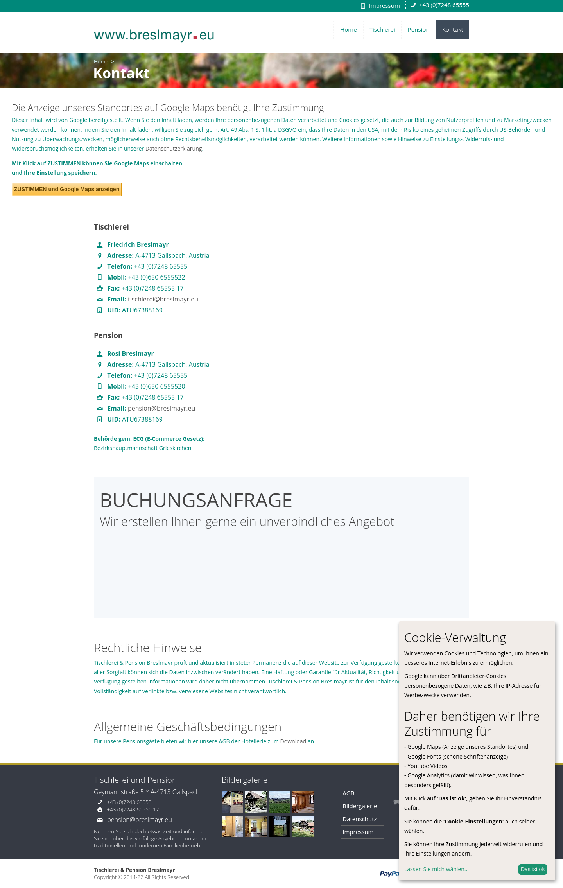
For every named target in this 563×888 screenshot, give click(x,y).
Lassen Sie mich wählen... (436, 869)
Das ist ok (533, 869)
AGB (348, 793)
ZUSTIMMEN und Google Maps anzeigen (66, 189)
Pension (419, 29)
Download (293, 741)
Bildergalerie (359, 806)
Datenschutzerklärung (173, 148)
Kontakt (452, 29)
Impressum (384, 5)
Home (348, 29)
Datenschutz (359, 819)
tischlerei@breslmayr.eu (163, 299)
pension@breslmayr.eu (161, 408)
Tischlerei (382, 29)
